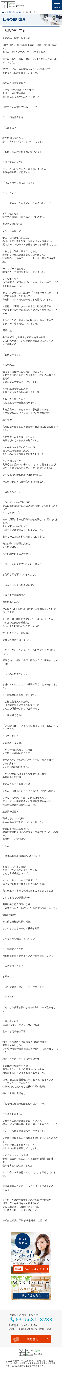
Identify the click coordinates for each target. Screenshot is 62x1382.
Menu (57, 5)
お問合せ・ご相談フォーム (31, 1339)
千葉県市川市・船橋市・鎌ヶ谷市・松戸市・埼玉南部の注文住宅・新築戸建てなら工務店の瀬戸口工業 (30, 1363)
